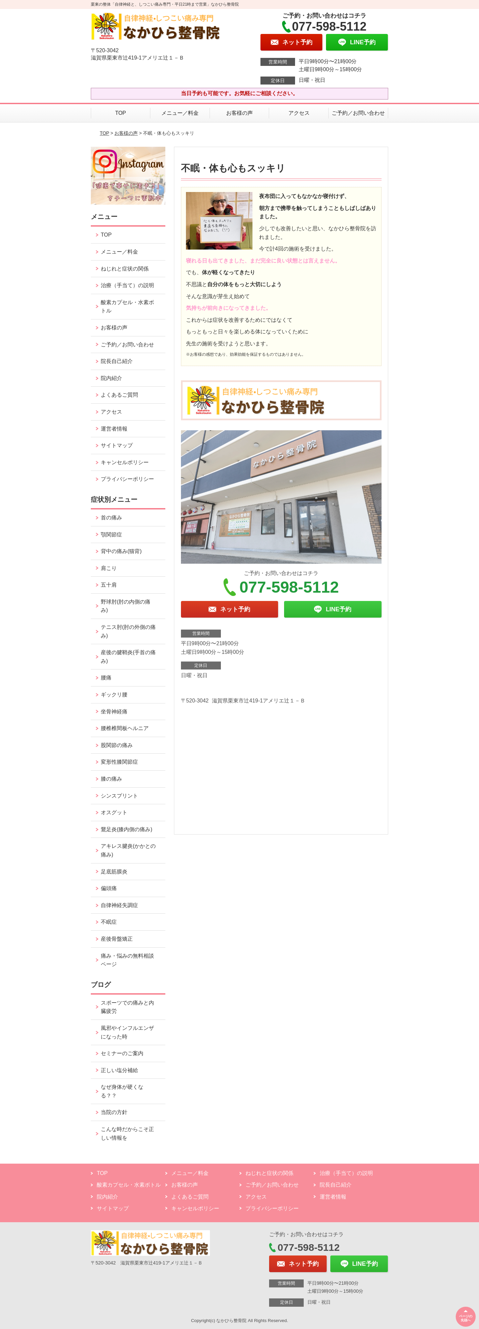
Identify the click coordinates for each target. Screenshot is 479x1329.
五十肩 (109, 585)
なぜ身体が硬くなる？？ (122, 1091)
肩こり (109, 568)
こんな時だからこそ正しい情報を (127, 1133)
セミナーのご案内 (122, 1053)
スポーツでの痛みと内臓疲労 (127, 1007)
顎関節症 (111, 534)
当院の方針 (114, 1112)
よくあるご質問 (119, 395)
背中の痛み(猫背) (121, 551)
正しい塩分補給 (119, 1070)
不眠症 (109, 922)
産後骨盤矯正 (117, 939)
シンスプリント (119, 796)
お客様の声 (239, 113)
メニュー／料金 (180, 113)
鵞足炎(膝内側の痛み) (126, 829)
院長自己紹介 (117, 361)
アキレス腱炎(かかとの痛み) (128, 850)
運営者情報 (114, 429)
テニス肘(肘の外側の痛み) (128, 631)
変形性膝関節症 (119, 762)
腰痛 (106, 677)
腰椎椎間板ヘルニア (125, 728)
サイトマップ (117, 445)
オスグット (114, 812)
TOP (120, 113)
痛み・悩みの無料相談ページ (127, 960)
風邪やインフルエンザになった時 (127, 1032)
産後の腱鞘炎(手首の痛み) (128, 657)
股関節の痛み (117, 745)
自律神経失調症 (119, 905)
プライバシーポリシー (127, 479)
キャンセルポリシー (125, 462)
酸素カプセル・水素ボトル (127, 306)
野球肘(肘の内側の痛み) (125, 606)
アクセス (299, 113)
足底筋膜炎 (114, 871)
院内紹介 (111, 378)
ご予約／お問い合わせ (358, 113)
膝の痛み (111, 779)
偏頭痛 (109, 888)
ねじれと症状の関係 (125, 269)
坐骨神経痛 (114, 711)
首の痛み (111, 517)
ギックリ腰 (114, 694)
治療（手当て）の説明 (127, 285)
